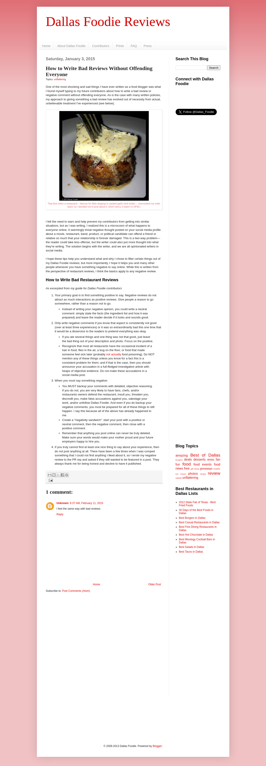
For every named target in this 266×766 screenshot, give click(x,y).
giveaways (206, 468)
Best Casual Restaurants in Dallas (199, 522)
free (187, 468)
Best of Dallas (205, 455)
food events (203, 464)
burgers (179, 460)
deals (188, 459)
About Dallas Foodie (71, 46)
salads (179, 478)
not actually (113, 354)
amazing (182, 455)
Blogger (157, 746)
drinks (210, 459)
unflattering (60, 79)
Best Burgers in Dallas (192, 517)
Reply (60, 514)
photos (193, 473)
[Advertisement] (104, 630)
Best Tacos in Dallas (191, 551)
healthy (216, 469)
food (186, 464)
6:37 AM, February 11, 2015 (86, 503)
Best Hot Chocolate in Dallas (196, 534)
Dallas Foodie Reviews (108, 21)
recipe (203, 474)
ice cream (181, 474)
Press (148, 46)
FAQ (134, 46)
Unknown (63, 503)
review (214, 473)
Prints (120, 46)
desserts (199, 459)
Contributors (100, 46)
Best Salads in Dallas (191, 547)
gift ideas (195, 469)
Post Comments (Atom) (76, 590)
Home (46, 46)
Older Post (154, 584)
